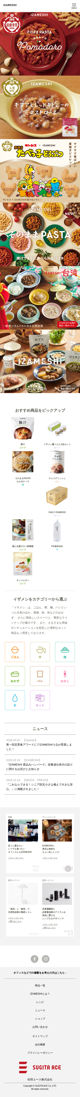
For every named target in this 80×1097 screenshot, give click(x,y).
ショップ (40, 1018)
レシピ (40, 1002)
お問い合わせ (40, 1026)
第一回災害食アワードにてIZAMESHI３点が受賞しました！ (40, 744)
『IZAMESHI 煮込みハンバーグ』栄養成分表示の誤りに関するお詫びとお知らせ (40, 764)
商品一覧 (40, 985)
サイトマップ (40, 1036)
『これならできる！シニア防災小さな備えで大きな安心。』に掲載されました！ (40, 784)
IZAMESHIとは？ (40, 993)
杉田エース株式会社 (40, 1079)
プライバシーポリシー (40, 1052)
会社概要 (40, 1044)
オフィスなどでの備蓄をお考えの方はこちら (39, 972)
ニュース (40, 1010)
